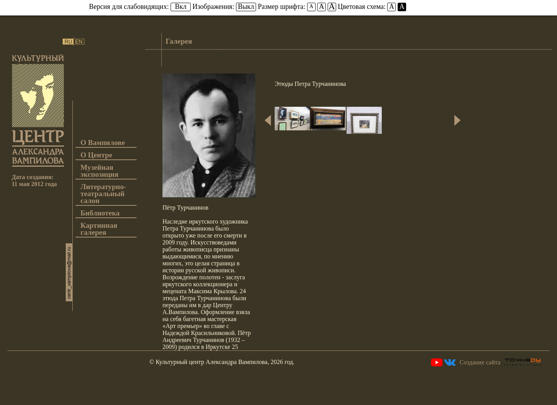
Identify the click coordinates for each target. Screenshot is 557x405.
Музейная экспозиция (99, 171)
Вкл (180, 6)
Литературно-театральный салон (103, 194)
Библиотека (100, 213)
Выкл (246, 6)
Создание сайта (500, 362)
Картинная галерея (98, 229)
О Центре (96, 155)
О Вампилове (102, 143)
